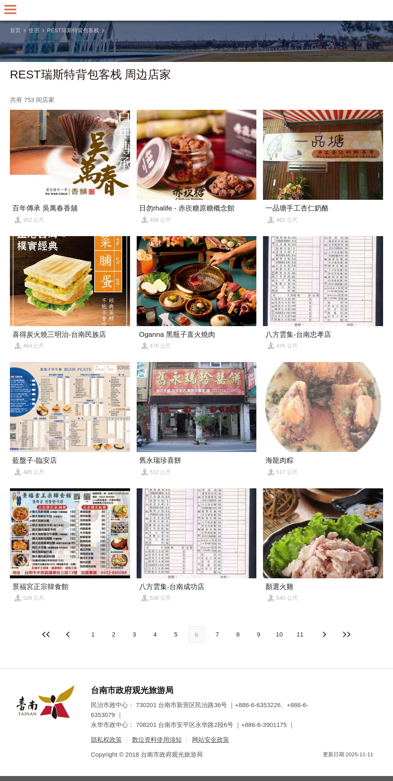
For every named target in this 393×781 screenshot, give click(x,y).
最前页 (46, 634)
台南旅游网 (196, 10)
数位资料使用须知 (157, 739)
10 (279, 634)
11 (300, 634)
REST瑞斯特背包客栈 (73, 30)
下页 (69, 634)
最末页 (346, 634)
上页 (324, 634)
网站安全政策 (210, 739)
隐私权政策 (106, 739)
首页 (15, 30)
